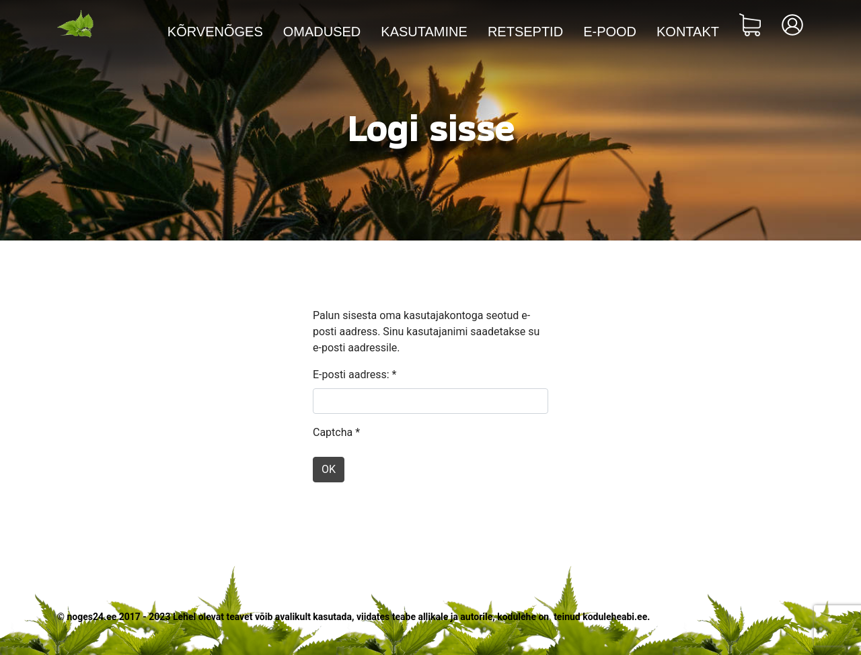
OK (329, 469)
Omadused (322, 31)
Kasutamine (424, 31)
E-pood (609, 31)
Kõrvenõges (215, 31)
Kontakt (688, 31)
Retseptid (525, 31)
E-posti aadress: (354, 374)
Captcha (336, 432)
